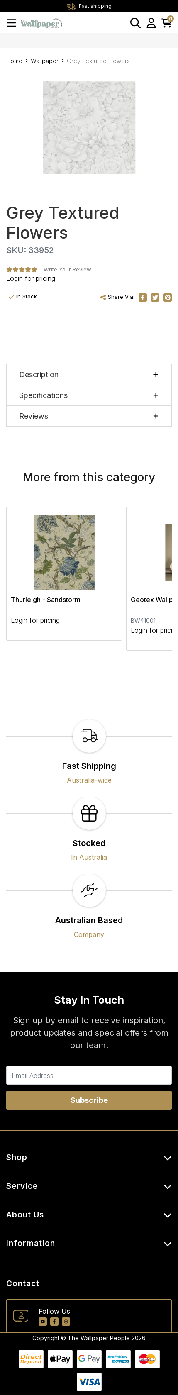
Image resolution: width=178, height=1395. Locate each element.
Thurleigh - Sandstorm (45, 599)
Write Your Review (67, 269)
